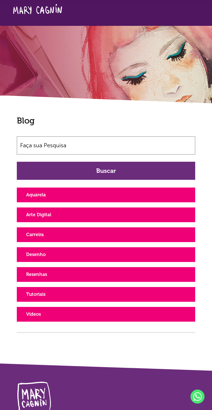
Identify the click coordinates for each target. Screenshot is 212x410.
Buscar (106, 170)
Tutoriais (36, 294)
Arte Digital (38, 215)
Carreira (35, 234)
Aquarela (36, 195)
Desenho (36, 254)
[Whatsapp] (198, 397)
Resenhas (36, 274)
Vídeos (33, 314)
